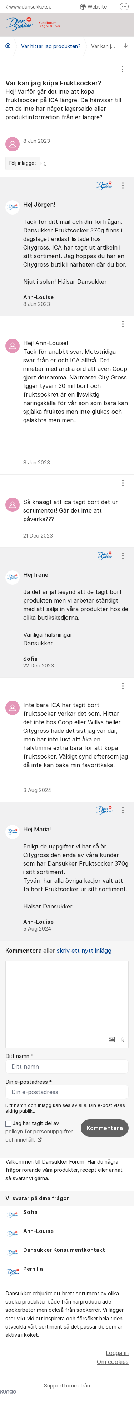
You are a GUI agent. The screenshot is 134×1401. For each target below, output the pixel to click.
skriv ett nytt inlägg (84, 950)
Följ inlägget (22, 163)
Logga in (117, 1352)
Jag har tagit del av (39, 1131)
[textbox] (67, 996)
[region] (67, 116)
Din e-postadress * (28, 1082)
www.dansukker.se (28, 7)
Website (93, 7)
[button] (111, 1039)
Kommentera (104, 1128)
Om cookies (113, 1361)
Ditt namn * (19, 1056)
